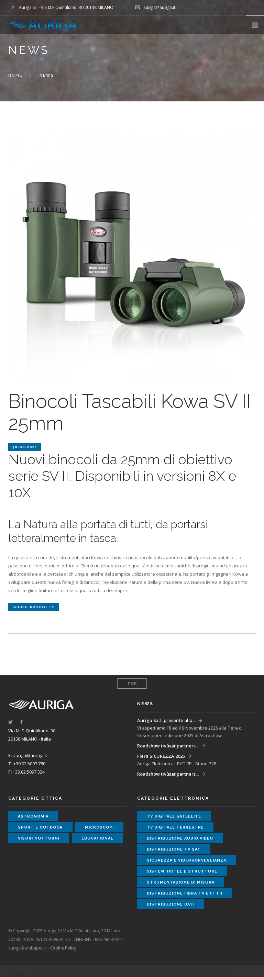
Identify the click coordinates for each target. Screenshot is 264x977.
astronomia (33, 816)
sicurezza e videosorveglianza (186, 860)
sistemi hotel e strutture (182, 871)
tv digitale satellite (174, 816)
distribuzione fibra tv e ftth (184, 893)
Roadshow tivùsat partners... (168, 746)
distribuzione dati (171, 904)
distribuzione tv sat (174, 849)
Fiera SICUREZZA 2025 (161, 756)
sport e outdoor (40, 827)
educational (97, 838)
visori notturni (38, 838)
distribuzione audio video (180, 838)
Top (132, 683)
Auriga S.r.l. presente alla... (166, 720)
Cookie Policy (63, 948)
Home (15, 75)
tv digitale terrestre (175, 827)
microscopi (99, 827)
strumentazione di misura (180, 882)
